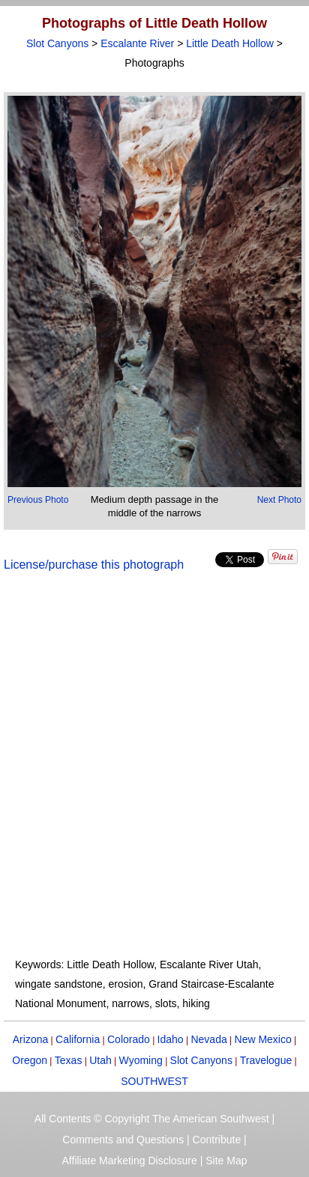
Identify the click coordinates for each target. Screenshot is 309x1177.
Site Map (226, 1161)
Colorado (128, 1039)
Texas (68, 1060)
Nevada (208, 1039)
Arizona (30, 1039)
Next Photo (279, 500)
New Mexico (263, 1039)
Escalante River (137, 43)
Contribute (217, 1140)
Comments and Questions (123, 1140)
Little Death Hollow (230, 43)
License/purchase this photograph (94, 564)
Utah (100, 1060)
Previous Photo (38, 500)
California (78, 1039)
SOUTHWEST (154, 1081)
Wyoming (141, 1060)
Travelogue (266, 1060)
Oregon (29, 1060)
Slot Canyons (57, 43)
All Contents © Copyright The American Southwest (151, 1119)
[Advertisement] (154, 774)
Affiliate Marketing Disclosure (129, 1161)
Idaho (171, 1039)
